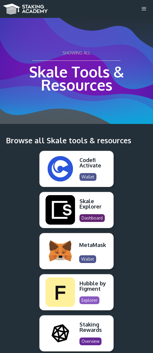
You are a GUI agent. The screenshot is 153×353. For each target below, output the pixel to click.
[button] (144, 9)
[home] (24, 7)
